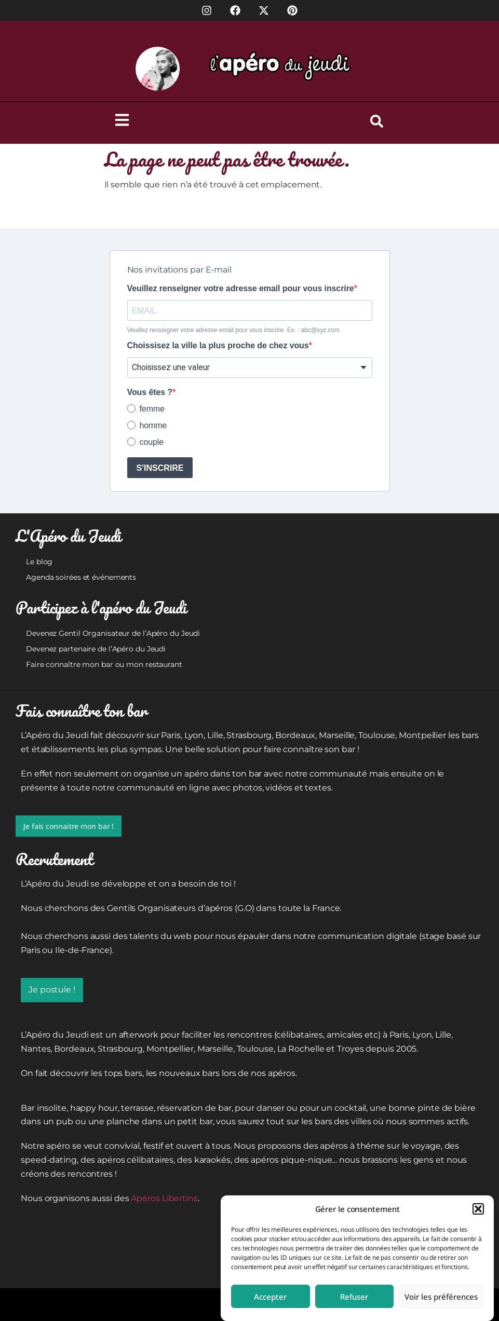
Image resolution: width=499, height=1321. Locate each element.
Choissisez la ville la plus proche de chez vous (218, 346)
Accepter (270, 1296)
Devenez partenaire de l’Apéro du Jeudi (96, 648)
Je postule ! (52, 990)
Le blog (39, 561)
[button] (478, 1209)
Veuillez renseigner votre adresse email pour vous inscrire (240, 288)
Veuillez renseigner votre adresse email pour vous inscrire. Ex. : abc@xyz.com (233, 330)
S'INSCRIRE (160, 468)
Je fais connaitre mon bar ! (68, 826)
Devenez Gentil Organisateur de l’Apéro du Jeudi (113, 633)
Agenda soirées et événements (81, 577)
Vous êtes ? (150, 392)
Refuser (354, 1296)
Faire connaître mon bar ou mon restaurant (104, 664)
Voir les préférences (441, 1296)
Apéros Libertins (164, 1198)
